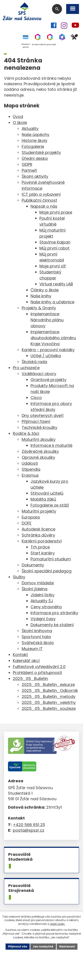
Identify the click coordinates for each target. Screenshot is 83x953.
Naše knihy (41, 296)
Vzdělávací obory (39, 373)
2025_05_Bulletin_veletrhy (49, 702)
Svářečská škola (38, 642)
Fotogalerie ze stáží (50, 505)
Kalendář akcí (26, 660)
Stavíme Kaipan (54, 242)
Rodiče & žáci (26, 433)
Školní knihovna (37, 630)
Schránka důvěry (38, 535)
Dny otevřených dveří (43, 415)
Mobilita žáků (43, 499)
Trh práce (40, 547)
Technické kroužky (39, 427)
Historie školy (34, 140)
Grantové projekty (48, 379)
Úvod (18, 116)
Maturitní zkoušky (39, 439)
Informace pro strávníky (54, 613)
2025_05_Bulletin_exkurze (48, 684)
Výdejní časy (43, 619)
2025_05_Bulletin (30, 678)
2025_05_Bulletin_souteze (49, 708)
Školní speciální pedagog (46, 571)
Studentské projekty (41, 152)
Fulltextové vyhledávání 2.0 (39, 666)
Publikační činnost (39, 200)
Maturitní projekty (39, 511)
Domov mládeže (38, 583)
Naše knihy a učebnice (52, 302)
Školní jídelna (34, 589)
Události (30, 463)
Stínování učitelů (47, 493)
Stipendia (31, 469)
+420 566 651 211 (29, 824)
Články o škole (45, 290)
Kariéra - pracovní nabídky (48, 350)
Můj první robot (54, 248)
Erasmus (30, 475)
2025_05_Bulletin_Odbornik (50, 690)
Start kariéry (43, 553)
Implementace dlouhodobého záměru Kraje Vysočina (53, 338)
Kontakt (20, 654)
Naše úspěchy (35, 134)
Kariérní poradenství (42, 541)
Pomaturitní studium (51, 559)
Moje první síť (52, 266)
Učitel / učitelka (46, 355)
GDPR (27, 164)
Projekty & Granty (39, 308)
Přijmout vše (17, 946)
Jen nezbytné (43, 946)
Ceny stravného (46, 607)
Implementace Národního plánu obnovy (47, 320)
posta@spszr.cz (28, 830)
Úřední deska (35, 158)
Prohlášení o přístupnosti (37, 672)
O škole (20, 122)
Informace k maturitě (51, 445)
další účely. (57, 924)
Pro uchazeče (26, 367)
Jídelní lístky (42, 595)
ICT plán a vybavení (41, 194)
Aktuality (30, 128)
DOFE (26, 523)
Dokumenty (33, 565)
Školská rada (34, 361)
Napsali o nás (44, 206)
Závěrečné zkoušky (40, 451)
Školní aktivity (35, 176)
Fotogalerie (33, 146)
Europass (31, 517)
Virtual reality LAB (56, 284)
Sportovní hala (36, 636)
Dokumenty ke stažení (52, 625)
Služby (19, 577)
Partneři (29, 170)
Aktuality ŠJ (42, 601)
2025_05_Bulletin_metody (48, 696)
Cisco (36, 397)
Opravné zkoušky (38, 457)
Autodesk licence (38, 529)
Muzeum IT (32, 648)
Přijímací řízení (36, 421)
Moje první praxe (55, 212)
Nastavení (67, 946)
